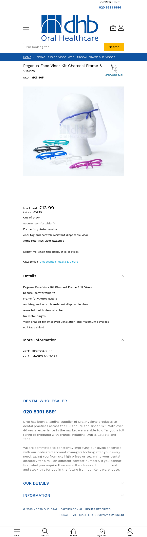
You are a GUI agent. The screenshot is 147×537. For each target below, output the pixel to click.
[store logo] (69, 28)
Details (29, 275)
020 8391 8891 (110, 7)
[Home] (73, 529)
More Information (40, 340)
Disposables (48, 261)
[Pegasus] (114, 70)
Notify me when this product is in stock (51, 251)
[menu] (26, 28)
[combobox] (63, 47)
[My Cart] (113, 28)
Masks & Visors (68, 261)
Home (27, 57)
